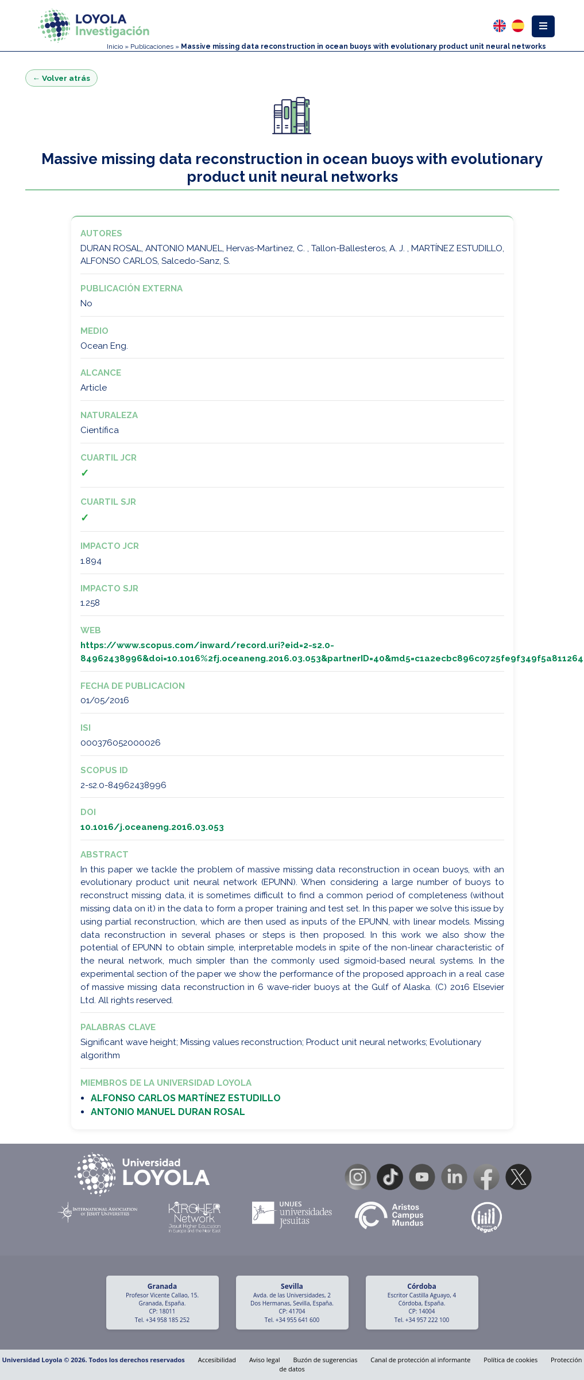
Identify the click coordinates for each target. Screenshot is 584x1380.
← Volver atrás (62, 78)
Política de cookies (510, 1359)
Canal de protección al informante (420, 1359)
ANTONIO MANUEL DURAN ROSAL (168, 1111)
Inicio (115, 46)
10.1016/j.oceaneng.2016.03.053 (152, 827)
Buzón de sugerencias (325, 1359)
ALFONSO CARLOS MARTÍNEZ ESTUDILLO (186, 1098)
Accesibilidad (217, 1359)
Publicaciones (151, 46)
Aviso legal (264, 1359)
